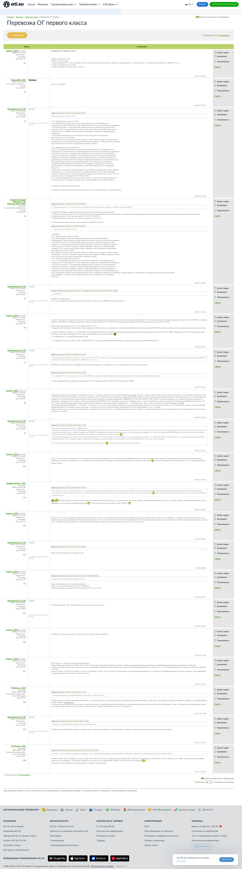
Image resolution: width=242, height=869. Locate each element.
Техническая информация (205, 840)
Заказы (67, 810)
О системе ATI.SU (105, 826)
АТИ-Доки (113, 810)
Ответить (18, 35)
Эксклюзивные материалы (159, 831)
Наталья (32, 80)
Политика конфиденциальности (162, 836)
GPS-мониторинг (134, 809)
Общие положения (154, 840)
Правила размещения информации (213, 17)
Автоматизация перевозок (21, 810)
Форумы (19, 17)
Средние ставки (12, 845)
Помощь (197, 821)
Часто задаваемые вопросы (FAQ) (209, 836)
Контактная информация (109, 831)
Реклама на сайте (105, 836)
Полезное (9, 821)
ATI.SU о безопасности (61, 826)
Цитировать (222, 56)
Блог (147, 826)
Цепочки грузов (184, 810)
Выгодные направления (16, 850)
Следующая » (224, 35)
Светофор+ (56, 836)
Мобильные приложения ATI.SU (24, 858)
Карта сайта (151, 845)
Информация (153, 821)
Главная (10, 17)
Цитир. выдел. (223, 52)
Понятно (226, 859)
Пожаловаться (223, 62)
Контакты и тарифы (109, 821)
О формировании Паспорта (64, 845)
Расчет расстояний (13, 826)
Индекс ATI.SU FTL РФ (14, 840)
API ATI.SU (205, 809)
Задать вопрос (203, 846)
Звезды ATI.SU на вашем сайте (19, 836)
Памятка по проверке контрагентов (69, 831)
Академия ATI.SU (12, 831)
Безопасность (59, 821)
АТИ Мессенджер (159, 809)
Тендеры (96, 810)
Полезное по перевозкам (205, 831)
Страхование (57, 840)
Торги (80, 810)
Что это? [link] (181, 861)
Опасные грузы (31, 17)
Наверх (217, 67)
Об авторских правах (102, 866)
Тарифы (100, 840)
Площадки (49, 810)
